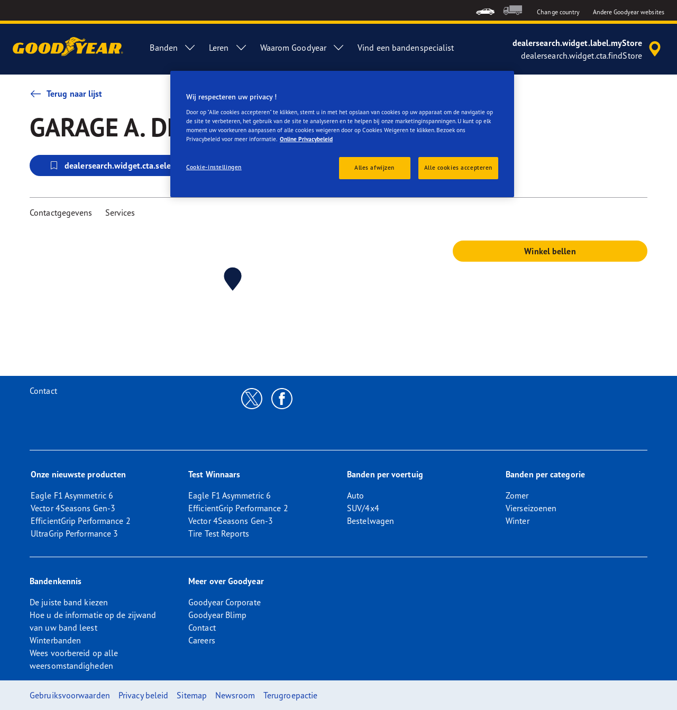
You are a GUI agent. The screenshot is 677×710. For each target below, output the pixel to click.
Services (120, 212)
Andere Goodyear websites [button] (628, 12)
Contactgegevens (61, 212)
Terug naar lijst (66, 93)
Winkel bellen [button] (549, 251)
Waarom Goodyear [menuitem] (302, 47)
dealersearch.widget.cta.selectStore (123, 165)
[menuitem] (485, 10)
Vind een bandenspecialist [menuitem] (406, 47)
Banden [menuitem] (173, 47)
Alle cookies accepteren (458, 167)
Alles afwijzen (374, 167)
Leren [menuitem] (228, 47)
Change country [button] (558, 12)
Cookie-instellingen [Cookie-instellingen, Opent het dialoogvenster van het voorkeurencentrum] (214, 167)
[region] (342, 134)
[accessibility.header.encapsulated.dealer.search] (588, 49)
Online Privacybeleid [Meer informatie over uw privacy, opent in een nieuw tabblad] (306, 139)
